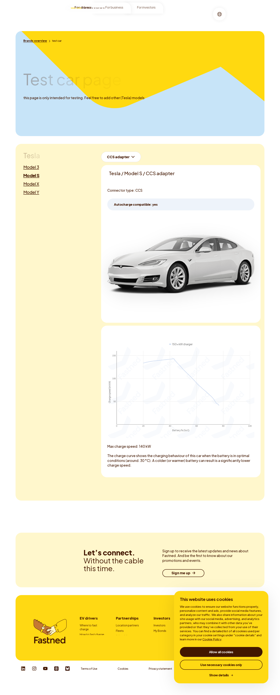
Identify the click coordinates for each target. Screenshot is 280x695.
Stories (171, 18)
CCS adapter (118, 157)
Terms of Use (89, 683)
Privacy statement (160, 683)
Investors (162, 618)
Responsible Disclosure (246, 683)
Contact (121, 650)
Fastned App (88, 645)
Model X (31, 183)
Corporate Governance (162, 643)
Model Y (31, 192)
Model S (31, 175)
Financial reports (164, 636)
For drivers (83, 8)
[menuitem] (119, 18)
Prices (84, 640)
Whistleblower (201, 683)
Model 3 (31, 167)
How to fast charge (92, 634)
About (156, 18)
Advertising (123, 636)
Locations (119, 18)
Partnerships (127, 618)
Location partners (127, 625)
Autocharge (87, 650)
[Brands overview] (35, 40)
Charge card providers (124, 643)
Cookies (123, 683)
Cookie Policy (211, 639)
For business (114, 8)
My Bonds (160, 630)
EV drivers (89, 618)
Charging (139, 18)
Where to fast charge (88, 627)
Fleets (120, 630)
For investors (146, 8)
